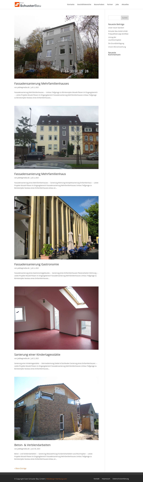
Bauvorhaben (99, 4)
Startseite (70, 4)
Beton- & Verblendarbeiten (32, 445)
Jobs (117, 4)
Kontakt (96, 479)
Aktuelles (125, 4)
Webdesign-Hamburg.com (56, 479)
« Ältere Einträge (20, 468)
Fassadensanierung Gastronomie (36, 264)
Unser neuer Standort (116, 28)
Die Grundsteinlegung (116, 43)
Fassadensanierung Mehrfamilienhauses (41, 83)
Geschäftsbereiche (84, 4)
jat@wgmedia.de (23, 87)
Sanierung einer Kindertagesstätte (37, 354)
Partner (110, 4)
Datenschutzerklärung (121, 479)
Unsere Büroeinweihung (117, 47)
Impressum (106, 479)
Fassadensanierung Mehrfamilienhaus (40, 174)
